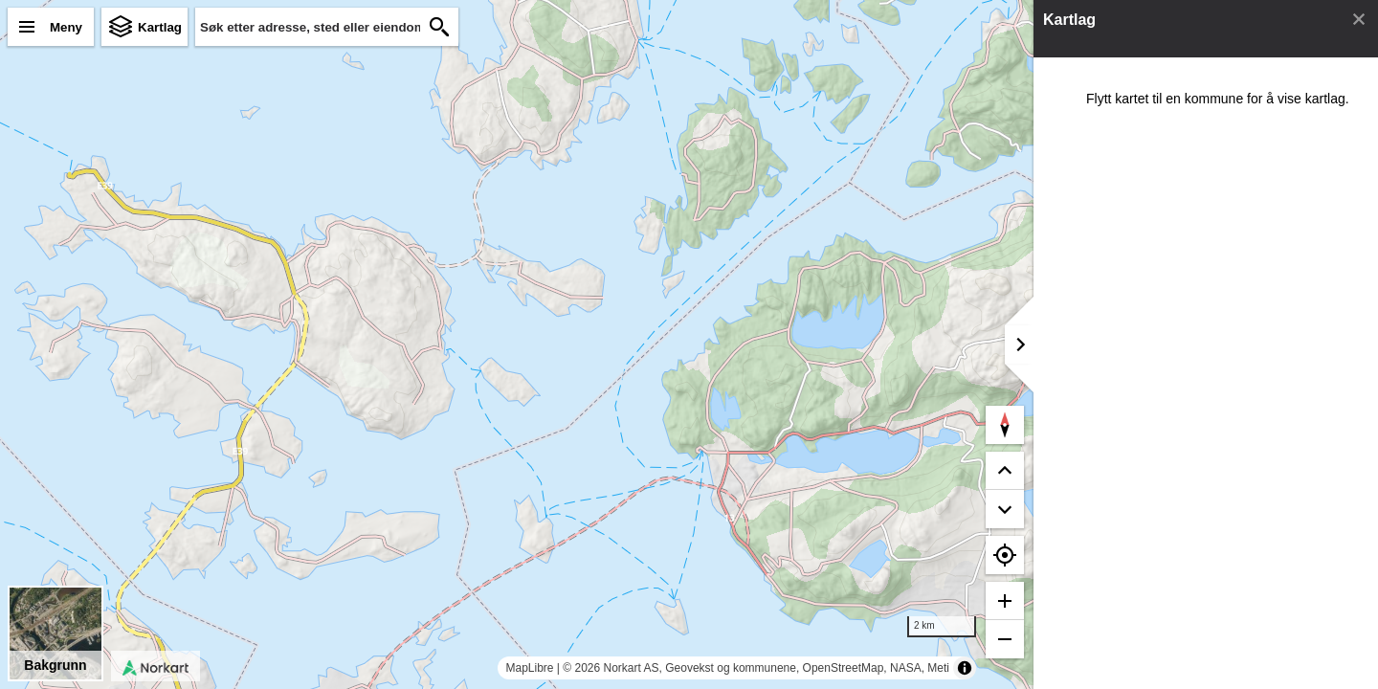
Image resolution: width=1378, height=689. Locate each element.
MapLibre (529, 668)
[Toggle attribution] (964, 667)
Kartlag (160, 27)
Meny (66, 27)
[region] (517, 344)
